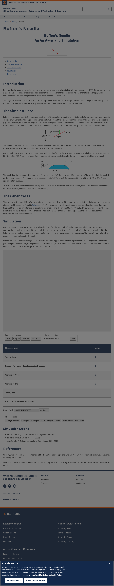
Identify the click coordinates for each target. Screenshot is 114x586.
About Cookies (14, 580)
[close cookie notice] (109, 564)
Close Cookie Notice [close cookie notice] (35, 580)
